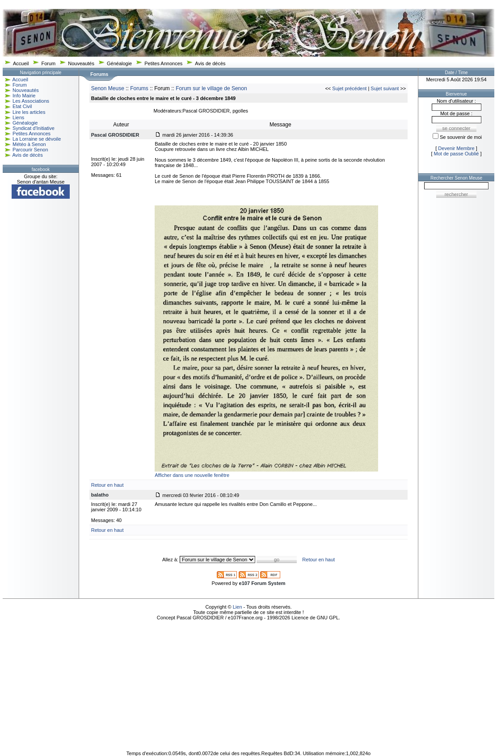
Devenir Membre (456, 148)
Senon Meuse (107, 88)
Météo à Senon (29, 144)
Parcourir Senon (30, 149)
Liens (18, 117)
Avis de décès (210, 63)
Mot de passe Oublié (456, 153)
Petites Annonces (163, 63)
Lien (237, 607)
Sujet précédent (349, 88)
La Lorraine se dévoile (37, 139)
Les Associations (31, 101)
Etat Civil (22, 106)
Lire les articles (29, 112)
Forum (48, 63)
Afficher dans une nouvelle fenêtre (192, 475)
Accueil (21, 63)
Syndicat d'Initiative (34, 128)
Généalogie (119, 63)
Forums (139, 88)
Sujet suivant (385, 88)
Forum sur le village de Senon (211, 88)
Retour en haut (107, 485)
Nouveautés (81, 63)
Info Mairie (24, 95)
